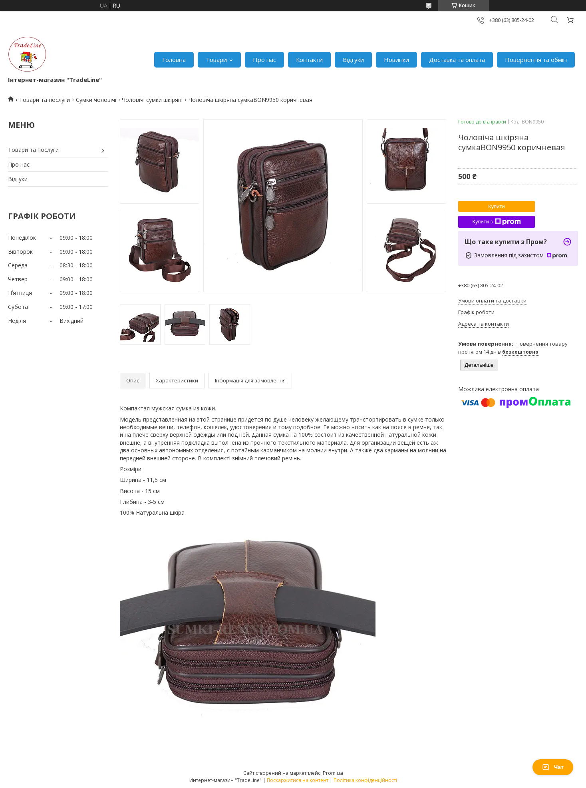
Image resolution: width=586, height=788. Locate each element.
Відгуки (353, 60)
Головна (174, 60)
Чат (553, 767)
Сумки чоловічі (96, 99)
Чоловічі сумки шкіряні (152, 99)
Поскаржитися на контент (297, 780)
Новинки (396, 60)
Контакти (309, 60)
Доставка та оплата (457, 60)
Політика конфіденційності (365, 780)
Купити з (496, 221)
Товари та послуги (44, 99)
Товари (216, 60)
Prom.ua (333, 772)
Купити (496, 206)
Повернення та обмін (536, 60)
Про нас (264, 60)
